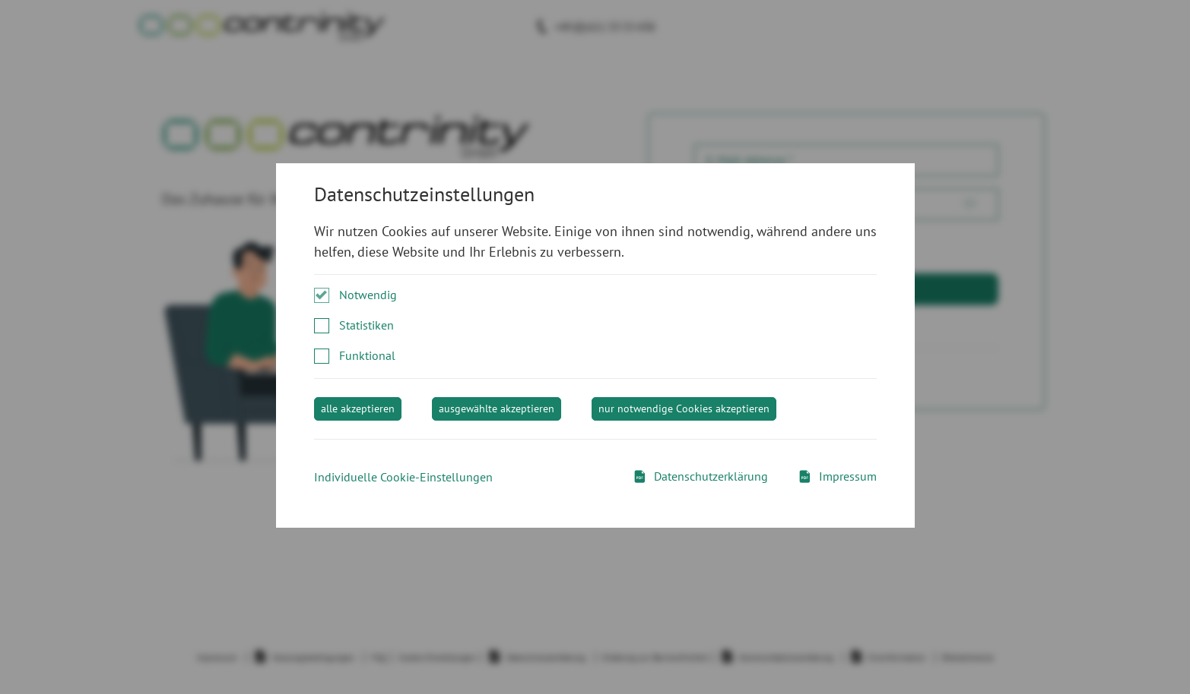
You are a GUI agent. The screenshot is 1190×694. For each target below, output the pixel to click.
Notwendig (368, 294)
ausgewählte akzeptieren (496, 408)
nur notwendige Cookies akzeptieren (684, 408)
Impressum (837, 476)
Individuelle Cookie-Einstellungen (403, 476)
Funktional (367, 355)
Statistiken (366, 325)
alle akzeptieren (358, 408)
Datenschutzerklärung (700, 476)
